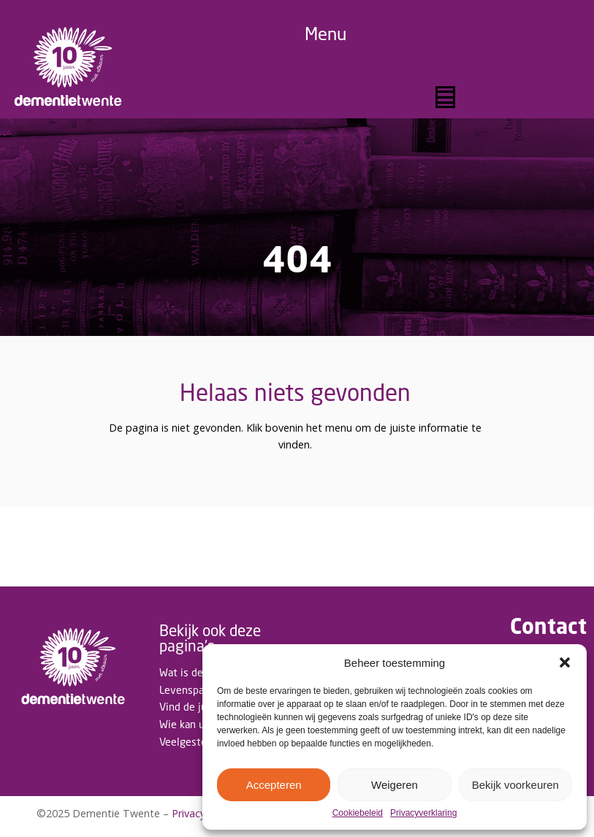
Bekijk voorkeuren (515, 785)
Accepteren (274, 785)
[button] (564, 662)
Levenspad (184, 690)
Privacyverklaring (423, 813)
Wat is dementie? (199, 672)
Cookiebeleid (357, 813)
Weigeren (394, 785)
